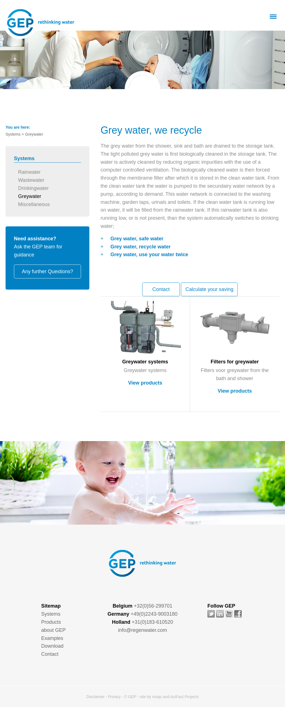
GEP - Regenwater (40, 22)
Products (51, 622)
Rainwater (29, 172)
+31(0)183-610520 (152, 622)
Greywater (29, 196)
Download (52, 646)
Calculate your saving (209, 289)
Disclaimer (95, 696)
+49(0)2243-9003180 (154, 614)
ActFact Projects (184, 696)
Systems (50, 614)
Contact (160, 289)
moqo (157, 696)
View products (145, 383)
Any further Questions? (47, 271)
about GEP (53, 630)
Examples (52, 638)
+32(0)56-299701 (153, 606)
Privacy (114, 696)
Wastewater (31, 180)
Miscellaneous (34, 204)
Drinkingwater (33, 188)
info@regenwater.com (142, 630)
